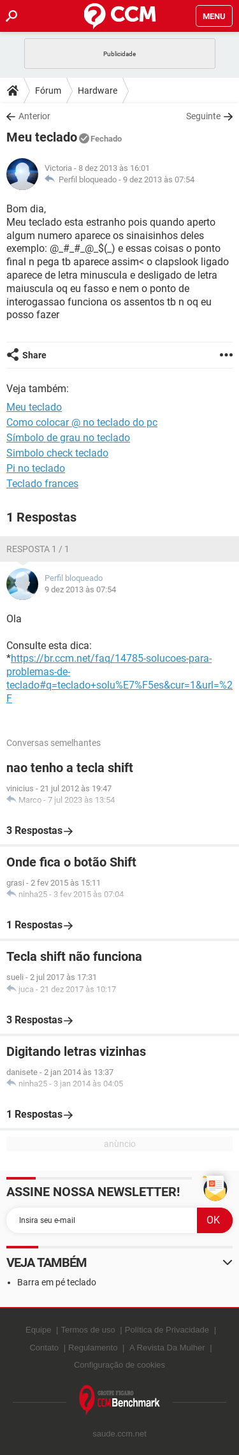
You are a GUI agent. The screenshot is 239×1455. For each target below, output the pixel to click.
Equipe (38, 1329)
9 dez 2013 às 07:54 (158, 179)
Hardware (97, 90)
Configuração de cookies (119, 1365)
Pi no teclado (35, 468)
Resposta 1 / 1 (37, 549)
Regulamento (92, 1347)
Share (34, 355)
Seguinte (203, 116)
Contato (44, 1347)
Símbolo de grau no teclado (68, 438)
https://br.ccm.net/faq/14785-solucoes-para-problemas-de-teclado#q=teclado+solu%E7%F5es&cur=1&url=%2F (119, 678)
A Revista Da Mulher (167, 1347)
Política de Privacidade (167, 1329)
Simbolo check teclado (57, 453)
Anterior (34, 116)
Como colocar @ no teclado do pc (81, 422)
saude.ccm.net (119, 1433)
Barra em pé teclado (56, 1282)
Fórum (48, 90)
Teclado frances (42, 484)
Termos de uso (88, 1329)
